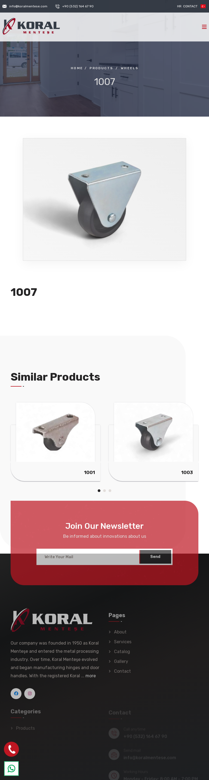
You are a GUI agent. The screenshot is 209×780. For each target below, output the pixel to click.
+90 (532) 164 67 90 (78, 6)
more (90, 678)
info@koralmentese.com (28, 6)
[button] (99, 490)
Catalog (122, 654)
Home (77, 68)
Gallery (121, 663)
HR (179, 6)
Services (122, 644)
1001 (89, 472)
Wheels (129, 68)
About (120, 634)
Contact (190, 6)
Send (155, 559)
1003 (187, 472)
